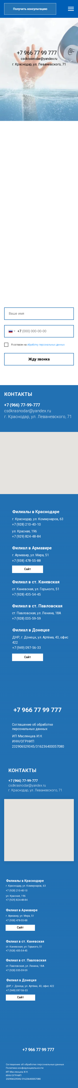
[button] (30, 9)
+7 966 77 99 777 (38, 709)
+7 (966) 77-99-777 (22, 405)
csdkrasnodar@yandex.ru (27, 410)
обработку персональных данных (46, 344)
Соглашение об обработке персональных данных (35, 1064)
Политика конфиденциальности (24, 1068)
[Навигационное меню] (71, 9)
